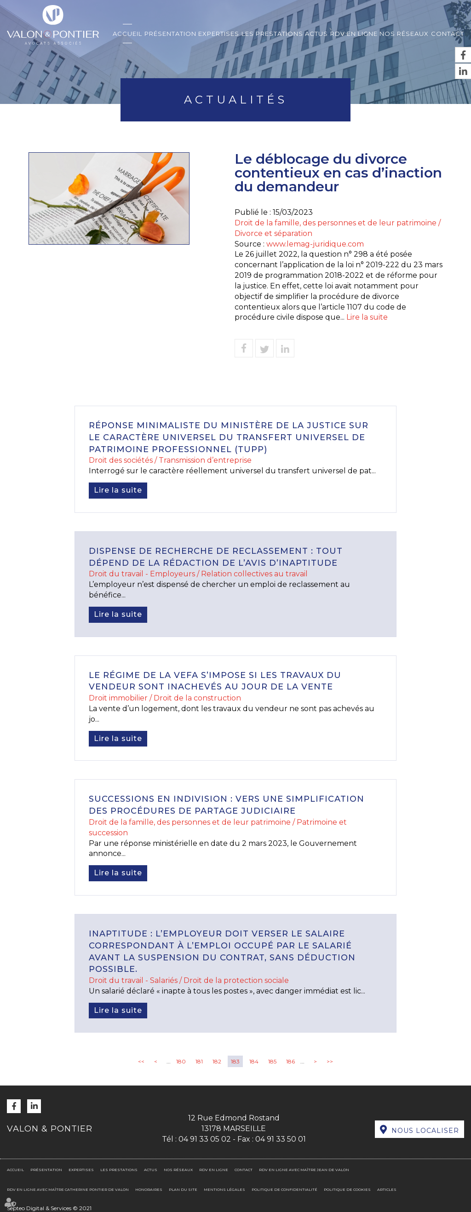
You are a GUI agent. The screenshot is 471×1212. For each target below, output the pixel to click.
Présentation (170, 33)
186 (290, 1061)
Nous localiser (425, 1130)
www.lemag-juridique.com (315, 244)
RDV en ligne (354, 33)
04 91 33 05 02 (204, 1139)
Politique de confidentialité (284, 1189)
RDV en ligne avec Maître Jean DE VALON (304, 1169)
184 (253, 1061)
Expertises (218, 33)
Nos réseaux (404, 33)
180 (181, 1061)
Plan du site (183, 1189)
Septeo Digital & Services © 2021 (49, 1208)
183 (235, 1061)
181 (199, 1061)
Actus (316, 33)
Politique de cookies (347, 1189)
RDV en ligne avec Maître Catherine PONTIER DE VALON (68, 1189)
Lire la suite (367, 317)
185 (272, 1061)
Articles (386, 1189)
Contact (447, 33)
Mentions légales (224, 1189)
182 (217, 1061)
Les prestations (272, 33)
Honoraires (148, 1189)
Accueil (127, 33)
